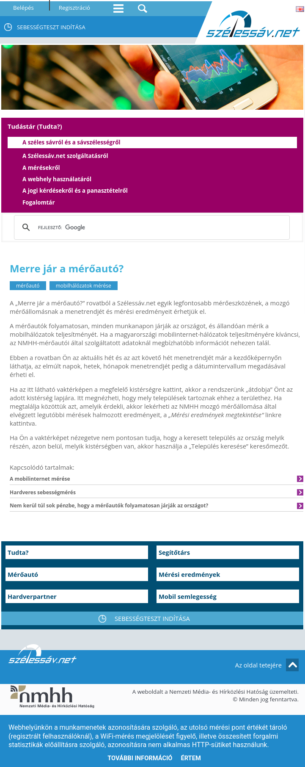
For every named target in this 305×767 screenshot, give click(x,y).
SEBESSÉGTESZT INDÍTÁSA (51, 27)
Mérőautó (23, 574)
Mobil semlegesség (188, 596)
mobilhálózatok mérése (83, 285)
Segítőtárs (174, 552)
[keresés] (150, 227)
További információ (139, 758)
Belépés (23, 7)
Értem (191, 758)
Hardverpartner (32, 596)
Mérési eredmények (189, 574)
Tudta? (18, 552)
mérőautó (28, 285)
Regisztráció (74, 7)
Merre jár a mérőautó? (67, 268)
